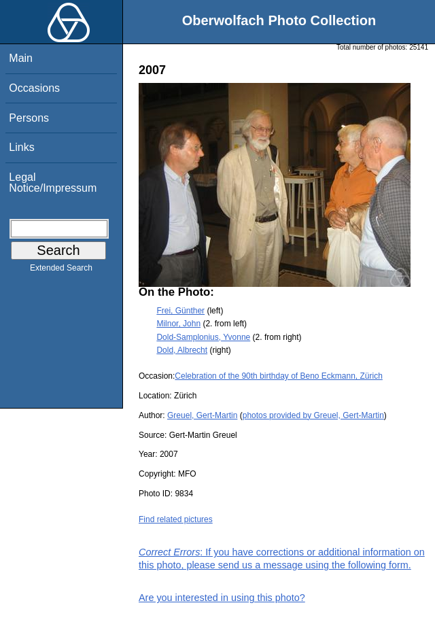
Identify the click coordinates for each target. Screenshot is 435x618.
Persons (29, 118)
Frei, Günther (180, 310)
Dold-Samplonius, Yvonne (203, 337)
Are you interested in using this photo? (222, 597)
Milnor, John (178, 323)
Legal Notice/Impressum (53, 182)
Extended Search (61, 271)
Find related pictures (176, 519)
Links (21, 147)
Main (21, 58)
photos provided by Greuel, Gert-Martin (313, 415)
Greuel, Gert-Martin (202, 415)
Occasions (34, 88)
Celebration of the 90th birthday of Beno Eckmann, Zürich (279, 376)
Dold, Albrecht (181, 350)
